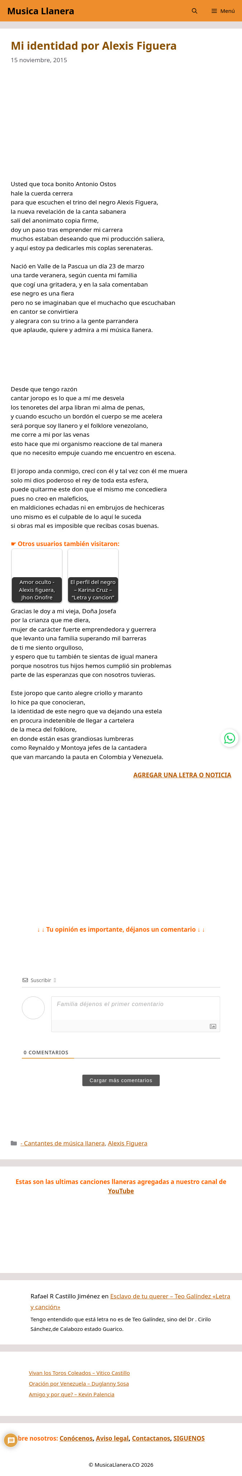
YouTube (121, 1191)
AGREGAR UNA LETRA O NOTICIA (182, 775)
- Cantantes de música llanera (62, 1143)
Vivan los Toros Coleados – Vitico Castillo (79, 1372)
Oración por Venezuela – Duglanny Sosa (79, 1383)
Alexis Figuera (127, 1143)
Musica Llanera (40, 11)
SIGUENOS (189, 1438)
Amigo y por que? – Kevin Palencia (72, 1394)
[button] (194, 10)
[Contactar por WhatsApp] (229, 738)
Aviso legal (112, 1438)
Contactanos (151, 1438)
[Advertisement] (121, 126)
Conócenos (75, 1438)
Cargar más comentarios (120, 1080)
